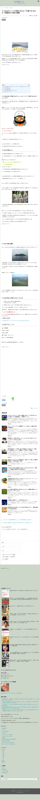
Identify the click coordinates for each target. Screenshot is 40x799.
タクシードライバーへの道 (7, 736)
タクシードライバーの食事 (7, 734)
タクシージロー (35, 408)
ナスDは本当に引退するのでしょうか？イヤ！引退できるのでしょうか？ (16, 86)
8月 (3, 750)
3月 (3, 756)
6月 (3, 753)
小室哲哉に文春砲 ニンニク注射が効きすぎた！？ (18, 500)
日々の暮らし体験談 (6, 740)
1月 (3, 758)
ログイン (3, 767)
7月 (3, 752)
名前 (3, 542)
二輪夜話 (3, 737)
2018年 (3, 760)
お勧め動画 (4, 728)
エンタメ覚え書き (34, 15)
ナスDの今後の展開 (6, 89)
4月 (3, 755)
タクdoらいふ (19, 2)
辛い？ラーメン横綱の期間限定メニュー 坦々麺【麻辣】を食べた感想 (16, 520)
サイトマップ (27, 790)
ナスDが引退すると (6, 87)
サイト (3, 550)
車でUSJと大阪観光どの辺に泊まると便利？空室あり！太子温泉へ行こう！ (17, 523)
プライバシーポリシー (20, 790)
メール (3, 546)
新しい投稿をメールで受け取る (9, 556)
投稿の (4, 769)
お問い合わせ (13, 790)
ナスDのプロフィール (7, 91)
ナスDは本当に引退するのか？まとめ (10, 90)
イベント (3, 729)
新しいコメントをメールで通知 (9, 554)
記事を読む (9, 423)
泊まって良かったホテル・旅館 (8, 742)
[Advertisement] (20, 32)
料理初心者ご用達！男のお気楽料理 (9, 739)
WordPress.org (5, 772)
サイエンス (4, 732)
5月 (3, 754)
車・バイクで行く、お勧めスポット (9, 743)
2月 (3, 757)
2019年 (3, 749)
